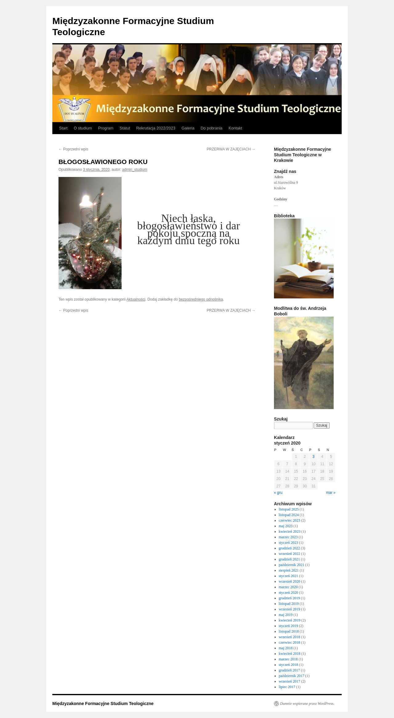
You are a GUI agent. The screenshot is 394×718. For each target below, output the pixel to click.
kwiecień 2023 (289, 531)
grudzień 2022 (289, 548)
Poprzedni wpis (73, 149)
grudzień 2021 (289, 559)
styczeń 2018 (288, 665)
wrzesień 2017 (289, 681)
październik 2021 (291, 565)
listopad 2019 (289, 603)
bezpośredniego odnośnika (201, 299)
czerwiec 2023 (289, 520)
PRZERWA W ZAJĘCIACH (231, 149)
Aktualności (136, 299)
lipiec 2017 (287, 687)
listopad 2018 (289, 631)
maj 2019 (286, 615)
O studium (83, 128)
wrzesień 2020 (289, 581)
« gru (278, 492)
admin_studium (134, 169)
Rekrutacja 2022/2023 (155, 128)
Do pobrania (212, 128)
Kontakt (235, 128)
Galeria (188, 128)
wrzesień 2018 (289, 637)
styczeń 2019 (288, 626)
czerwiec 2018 (289, 642)
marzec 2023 (288, 537)
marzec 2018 (288, 659)
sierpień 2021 (289, 570)
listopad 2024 (289, 515)
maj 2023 (286, 526)
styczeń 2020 (288, 592)
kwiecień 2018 (289, 653)
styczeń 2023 (288, 542)
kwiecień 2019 (289, 620)
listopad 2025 (289, 509)
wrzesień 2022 (289, 554)
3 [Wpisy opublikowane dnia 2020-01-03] (313, 456)
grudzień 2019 (289, 598)
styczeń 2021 (288, 576)
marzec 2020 (288, 587)
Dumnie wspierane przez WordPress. (307, 703)
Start (63, 128)
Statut (125, 128)
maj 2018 (286, 648)
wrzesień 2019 (289, 609)
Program (106, 128)
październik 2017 (291, 676)
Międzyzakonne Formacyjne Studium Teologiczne (103, 703)
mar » (331, 492)
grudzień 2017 (289, 670)
